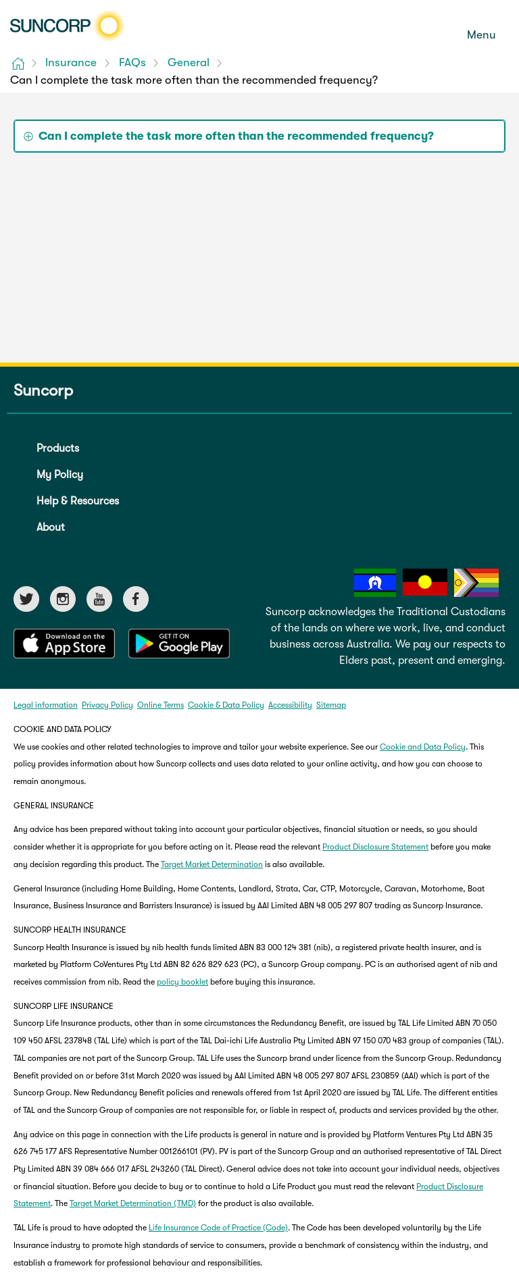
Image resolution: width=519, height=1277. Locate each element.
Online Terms (160, 705)
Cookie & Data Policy (226, 705)
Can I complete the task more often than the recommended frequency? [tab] (236, 136)
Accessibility (290, 705)
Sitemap (331, 705)
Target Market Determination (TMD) (133, 1203)
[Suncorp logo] (67, 25)
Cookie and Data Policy (423, 747)
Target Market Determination (212, 864)
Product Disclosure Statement (375, 847)
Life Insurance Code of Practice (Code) (218, 1227)
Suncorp (43, 390)
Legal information (46, 705)
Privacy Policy (107, 705)
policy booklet (182, 982)
